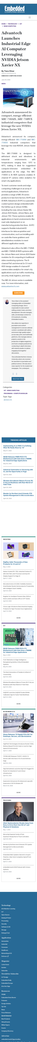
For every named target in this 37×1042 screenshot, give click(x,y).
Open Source (5, 914)
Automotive (5, 941)
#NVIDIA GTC (8, 400)
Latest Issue (5, 964)
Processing (4, 920)
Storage (3, 930)
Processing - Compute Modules (15, 393)
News (3, 1009)
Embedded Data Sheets (8, 997)
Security (4, 924)
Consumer (4, 947)
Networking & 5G (6, 953)
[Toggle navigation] (29, 17)
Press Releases (6, 1012)
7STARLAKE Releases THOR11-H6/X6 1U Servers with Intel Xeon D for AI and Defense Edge (17, 759)
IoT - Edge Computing (11, 390)
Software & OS (5, 927)
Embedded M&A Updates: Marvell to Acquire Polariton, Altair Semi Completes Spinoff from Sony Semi (17, 857)
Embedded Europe (7, 983)
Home (3, 24)
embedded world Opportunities (11, 1039)
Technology (12, 24)
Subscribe (18, 293)
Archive (3, 967)
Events (3, 1028)
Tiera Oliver (9, 71)
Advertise (5, 1036)
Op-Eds (3, 1006)
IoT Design (4, 977)
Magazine (5, 961)
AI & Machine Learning (8, 908)
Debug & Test (5, 933)
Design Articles (6, 1003)
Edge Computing (10, 26)
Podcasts (4, 1000)
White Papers (5, 1025)
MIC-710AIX (21, 140)
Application (6, 938)
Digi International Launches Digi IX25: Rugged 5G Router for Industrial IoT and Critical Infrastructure (18, 771)
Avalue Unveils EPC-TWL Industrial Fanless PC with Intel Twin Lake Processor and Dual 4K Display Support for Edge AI (17, 574)
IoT (21, 24)
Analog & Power (6, 918)
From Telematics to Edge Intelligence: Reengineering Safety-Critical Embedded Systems (16, 662)
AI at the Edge (5, 986)
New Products (5, 1019)
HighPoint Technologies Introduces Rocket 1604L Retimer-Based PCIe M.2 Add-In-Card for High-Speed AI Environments (18, 746)
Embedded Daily (6, 980)
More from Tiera (18, 379)
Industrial (4, 944)
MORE (19, 618)
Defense (5, 956)
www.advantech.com (10, 286)
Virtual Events (5, 1022)
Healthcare (4, 950)
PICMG (3, 994)
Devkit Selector (6, 1016)
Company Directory (7, 1031)
